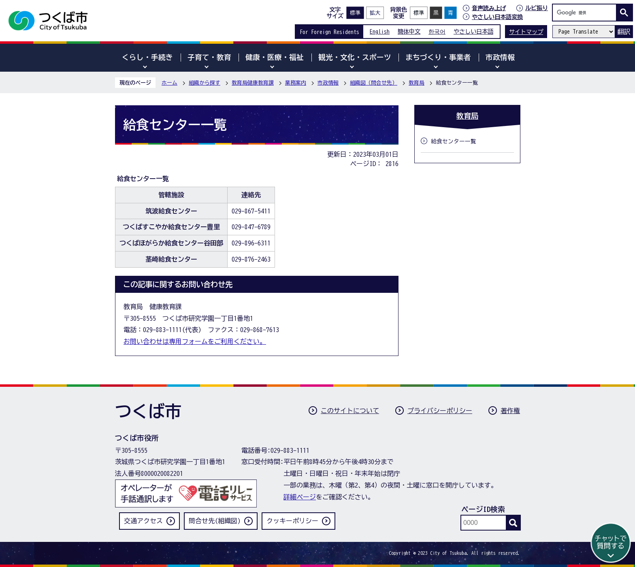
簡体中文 (409, 31)
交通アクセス (143, 521)
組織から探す (204, 82)
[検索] (586, 12)
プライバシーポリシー (439, 410)
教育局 (416, 82)
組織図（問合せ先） (373, 82)
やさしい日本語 (473, 31)
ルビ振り (536, 8)
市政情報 (328, 82)
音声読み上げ (489, 8)
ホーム (169, 82)
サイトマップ (526, 32)
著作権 (510, 410)
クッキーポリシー (292, 521)
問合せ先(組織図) (215, 521)
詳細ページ (299, 497)
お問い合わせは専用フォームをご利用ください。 (195, 341)
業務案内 (295, 82)
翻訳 (623, 31)
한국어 (436, 31)
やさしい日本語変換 (497, 17)
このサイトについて (350, 410)
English (380, 31)
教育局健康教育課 (253, 82)
